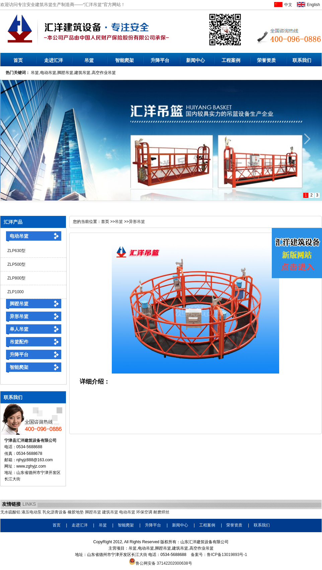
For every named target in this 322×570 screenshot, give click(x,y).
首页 (18, 60)
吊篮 (89, 60)
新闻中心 (195, 60)
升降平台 (160, 60)
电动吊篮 (19, 236)
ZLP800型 (16, 278)
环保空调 (144, 512)
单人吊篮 (19, 329)
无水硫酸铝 (10, 512)
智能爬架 (124, 60)
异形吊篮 (19, 316)
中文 (288, 4)
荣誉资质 (266, 60)
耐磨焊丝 (161, 512)
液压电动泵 (31, 512)
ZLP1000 (15, 292)
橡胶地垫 (76, 512)
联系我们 (302, 60)
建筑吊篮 (110, 512)
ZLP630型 (16, 250)
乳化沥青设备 (55, 512)
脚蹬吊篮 (19, 303)
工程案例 (231, 60)
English (313, 4)
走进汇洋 (53, 60)
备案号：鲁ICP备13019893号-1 (219, 554)
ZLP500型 (16, 264)
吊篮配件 (19, 341)
